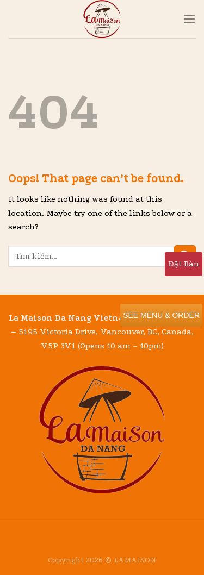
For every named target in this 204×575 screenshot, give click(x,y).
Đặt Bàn (183, 263)
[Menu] (189, 18)
